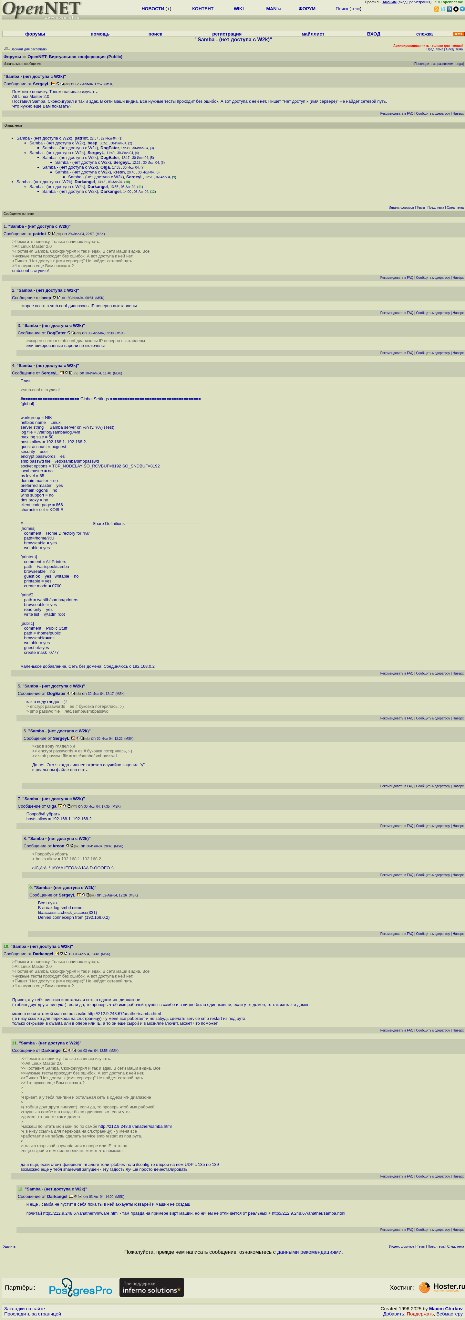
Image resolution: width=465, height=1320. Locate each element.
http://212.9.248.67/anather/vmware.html (81, 1213)
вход (403, 2)
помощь (100, 34)
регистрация (419, 2)
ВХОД (373, 34)
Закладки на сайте (24, 1308)
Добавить (393, 1313)
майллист (313, 34)
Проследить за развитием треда (438, 64)
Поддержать (420, 1313)
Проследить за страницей (32, 1313)
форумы (35, 34)
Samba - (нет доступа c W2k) (44, 138)
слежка (424, 34)
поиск (155, 34)
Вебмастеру (450, 1313)
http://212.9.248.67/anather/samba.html (124, 1013)
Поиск (342, 8)
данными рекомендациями (309, 1252)
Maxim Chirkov (446, 1308)
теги (355, 8)
